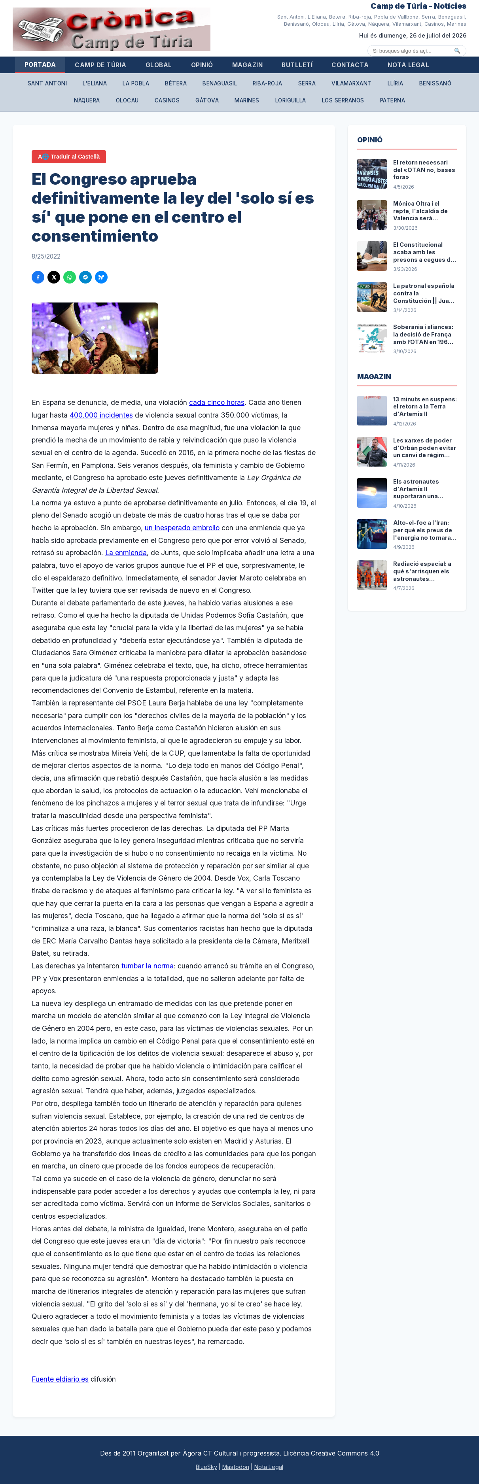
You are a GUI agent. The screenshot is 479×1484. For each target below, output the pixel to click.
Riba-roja (267, 83)
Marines (247, 100)
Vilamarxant (351, 83)
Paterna (392, 100)
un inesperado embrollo (182, 528)
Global (159, 65)
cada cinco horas (216, 402)
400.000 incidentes (101, 415)
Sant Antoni (47, 83)
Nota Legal (408, 65)
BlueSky (206, 1466)
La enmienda (126, 552)
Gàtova (207, 100)
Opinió (202, 65)
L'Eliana (95, 83)
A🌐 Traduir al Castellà (69, 156)
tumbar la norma (147, 966)
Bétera (176, 83)
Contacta (350, 65)
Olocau (127, 100)
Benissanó (435, 83)
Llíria (395, 83)
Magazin (247, 65)
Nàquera (87, 100)
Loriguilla (290, 100)
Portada (40, 64)
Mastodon (235, 1466)
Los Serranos (343, 100)
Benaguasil (220, 83)
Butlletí (297, 65)
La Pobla (136, 83)
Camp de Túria (101, 65)
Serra (307, 83)
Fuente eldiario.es (60, 1379)
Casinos (167, 100)
